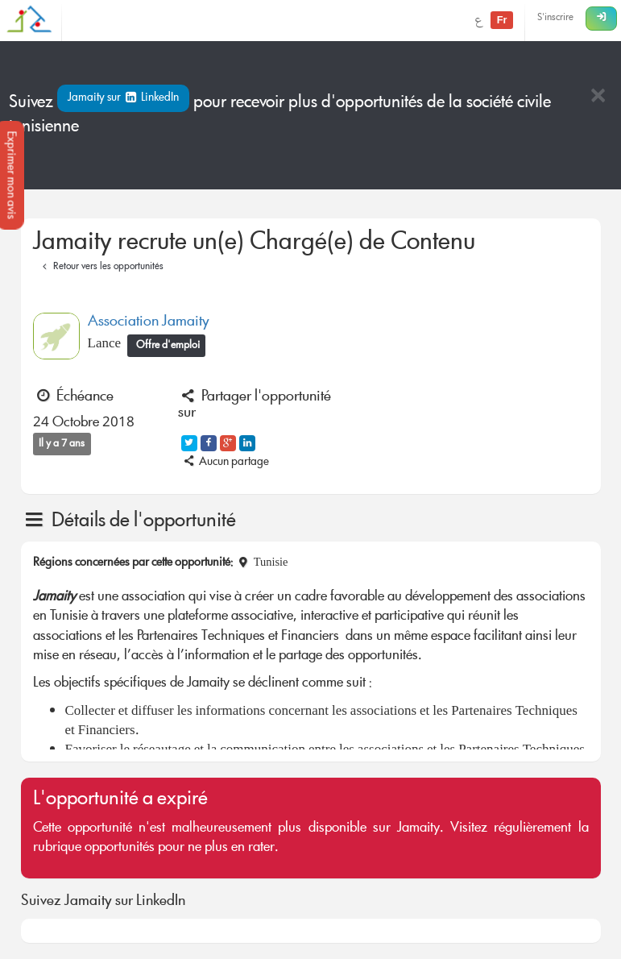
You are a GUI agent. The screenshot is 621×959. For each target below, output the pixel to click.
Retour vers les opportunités (101, 267)
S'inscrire (555, 18)
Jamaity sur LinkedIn (124, 98)
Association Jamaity (148, 322)
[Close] (597, 97)
